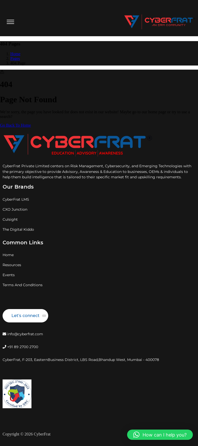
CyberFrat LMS (16, 199)
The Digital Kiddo (18, 229)
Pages (15, 58)
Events (9, 275)
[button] (160, 435)
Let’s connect (25, 315)
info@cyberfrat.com (23, 334)
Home (15, 54)
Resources (12, 265)
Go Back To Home (15, 125)
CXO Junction (15, 209)
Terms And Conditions (23, 285)
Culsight (10, 219)
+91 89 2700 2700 (20, 347)
